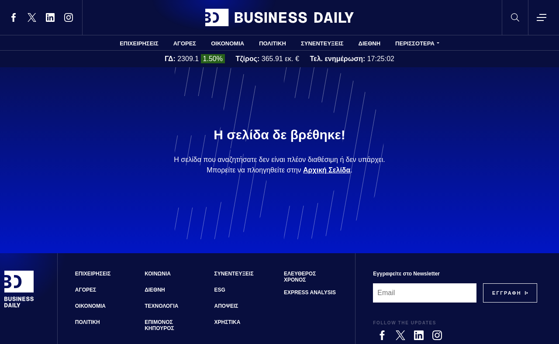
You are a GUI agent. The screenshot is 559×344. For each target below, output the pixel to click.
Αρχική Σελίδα (326, 170)
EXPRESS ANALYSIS (310, 292)
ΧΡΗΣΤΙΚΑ (227, 322)
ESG (219, 290)
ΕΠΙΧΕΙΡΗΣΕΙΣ (139, 43)
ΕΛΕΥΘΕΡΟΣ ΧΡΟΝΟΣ (300, 277)
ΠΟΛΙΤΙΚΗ (272, 43)
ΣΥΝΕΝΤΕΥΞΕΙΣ (322, 43)
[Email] (424, 293)
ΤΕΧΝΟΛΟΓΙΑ (161, 306)
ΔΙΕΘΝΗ (370, 43)
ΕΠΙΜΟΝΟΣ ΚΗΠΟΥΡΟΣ (159, 325)
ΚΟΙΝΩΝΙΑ (158, 274)
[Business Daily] (19, 306)
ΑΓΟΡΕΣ (184, 43)
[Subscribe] (506, 293)
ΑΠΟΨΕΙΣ (226, 306)
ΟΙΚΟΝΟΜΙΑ (227, 43)
